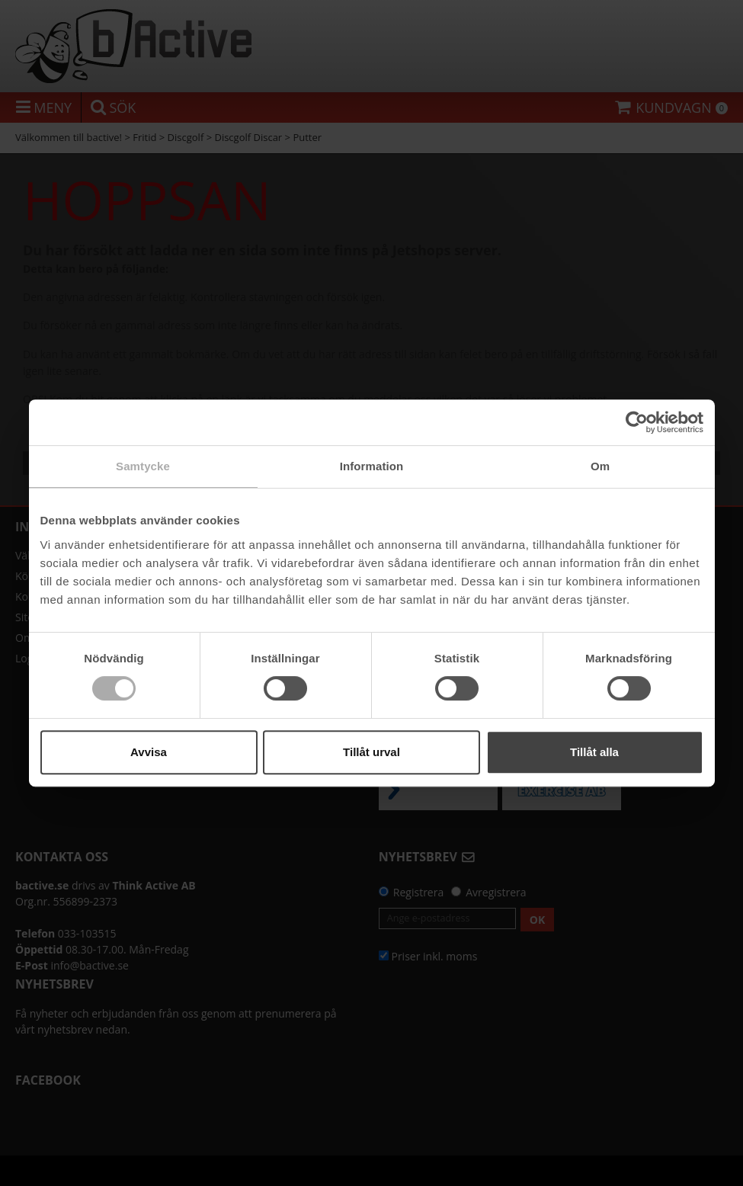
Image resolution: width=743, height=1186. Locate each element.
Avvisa (148, 751)
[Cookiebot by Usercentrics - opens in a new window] (636, 422)
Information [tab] (372, 466)
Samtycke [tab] (143, 466)
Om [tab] (600, 466)
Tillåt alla (594, 751)
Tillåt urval (371, 751)
